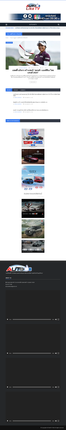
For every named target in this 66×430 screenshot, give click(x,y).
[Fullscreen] (58, 319)
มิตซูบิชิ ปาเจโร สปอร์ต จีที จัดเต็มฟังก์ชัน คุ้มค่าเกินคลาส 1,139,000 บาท (30, 102)
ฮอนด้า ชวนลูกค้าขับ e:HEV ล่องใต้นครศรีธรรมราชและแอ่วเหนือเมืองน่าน (30, 110)
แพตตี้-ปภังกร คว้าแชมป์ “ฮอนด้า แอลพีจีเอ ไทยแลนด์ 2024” (33, 71)
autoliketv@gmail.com (12, 286)
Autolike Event (9, 42)
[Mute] (56, 319)
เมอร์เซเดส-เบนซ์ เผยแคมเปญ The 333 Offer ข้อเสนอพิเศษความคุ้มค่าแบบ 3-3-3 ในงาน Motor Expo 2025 (38, 28)
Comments (22, 90)
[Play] (7, 319)
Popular (16, 90)
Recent (9, 90)
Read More (33, 82)
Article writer (23, 67)
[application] (33, 305)
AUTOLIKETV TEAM (50, 427)
